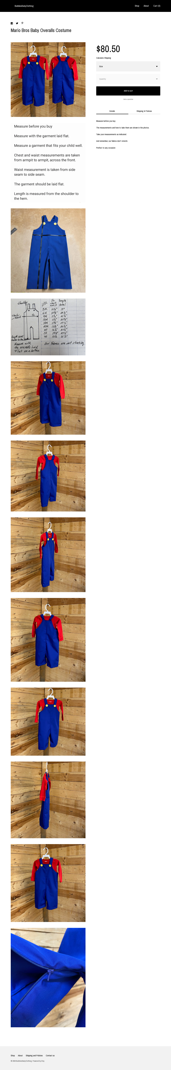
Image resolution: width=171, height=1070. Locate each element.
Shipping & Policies (144, 111)
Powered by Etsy (38, 1061)
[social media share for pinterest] (22, 23)
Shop (137, 5)
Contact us (50, 1055)
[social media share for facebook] (12, 23)
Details (112, 111)
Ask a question (128, 99)
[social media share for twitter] (17, 23)
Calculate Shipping (103, 57)
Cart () (156, 5)
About (146, 5)
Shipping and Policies (34, 1055)
